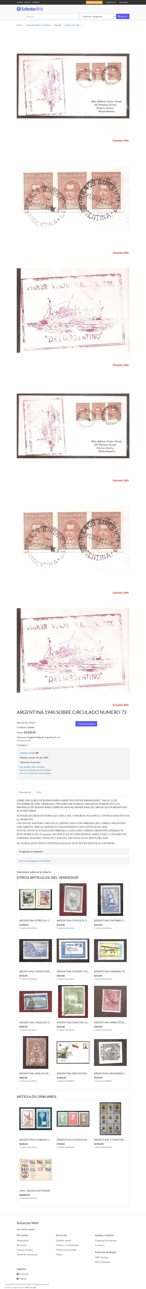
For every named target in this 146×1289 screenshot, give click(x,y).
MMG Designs (102, 1257)
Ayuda (27, 2)
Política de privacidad (66, 1249)
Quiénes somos (63, 1240)
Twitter (22, 1278)
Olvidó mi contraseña (27, 1254)
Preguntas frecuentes (106, 1240)
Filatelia (57, 25)
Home (20, 25)
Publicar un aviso (25, 1249)
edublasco (25, 753)
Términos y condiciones (67, 1245)
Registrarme (23, 1240)
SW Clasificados (103, 1262)
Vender (20, 2)
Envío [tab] (38, 792)
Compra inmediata (86, 723)
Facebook (22, 1274)
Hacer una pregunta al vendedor (35, 770)
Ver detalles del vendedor (32, 767)
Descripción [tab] (25, 792)
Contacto (36, 2)
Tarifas (59, 1254)
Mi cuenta (124, 2)
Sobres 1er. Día (72, 25)
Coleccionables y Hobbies (38, 25)
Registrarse (111, 2)
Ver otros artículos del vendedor (35, 773)
